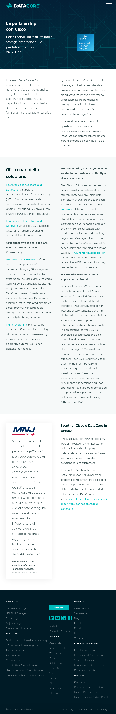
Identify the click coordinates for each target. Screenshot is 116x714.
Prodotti (12, 601)
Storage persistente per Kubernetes (25, 675)
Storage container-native (19, 628)
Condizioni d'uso (85, 709)
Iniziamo (59, 607)
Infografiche (55, 668)
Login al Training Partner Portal (91, 697)
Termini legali (103, 709)
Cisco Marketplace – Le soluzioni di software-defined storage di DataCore (84, 504)
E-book (53, 658)
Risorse (54, 636)
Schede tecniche (58, 648)
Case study (55, 643)
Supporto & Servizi (86, 643)
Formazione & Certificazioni (88, 655)
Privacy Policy (66, 709)
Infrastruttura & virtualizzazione (22, 665)
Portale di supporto (84, 650)
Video (52, 673)
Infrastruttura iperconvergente (22, 645)
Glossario (54, 693)
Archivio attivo (13, 655)
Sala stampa (80, 613)
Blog (52, 683)
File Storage (12, 618)
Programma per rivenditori (88, 687)
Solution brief (56, 663)
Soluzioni (12, 633)
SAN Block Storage (16, 608)
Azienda (79, 601)
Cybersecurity (13, 660)
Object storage (14, 623)
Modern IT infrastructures (22, 259)
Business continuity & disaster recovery (26, 640)
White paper (55, 653)
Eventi (52, 678)
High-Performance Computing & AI (24, 670)
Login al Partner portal (86, 692)
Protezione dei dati (16, 650)
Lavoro (77, 633)
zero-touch (67, 209)
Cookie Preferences (59, 631)
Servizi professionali (84, 660)
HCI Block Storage (16, 613)
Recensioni (55, 688)
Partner (79, 675)
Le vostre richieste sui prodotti (90, 665)
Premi (77, 623)
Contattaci (79, 638)
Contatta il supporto (85, 670)
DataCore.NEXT (82, 608)
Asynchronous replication (89, 252)
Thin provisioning (16, 324)
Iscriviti (53, 626)
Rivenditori (80, 682)
